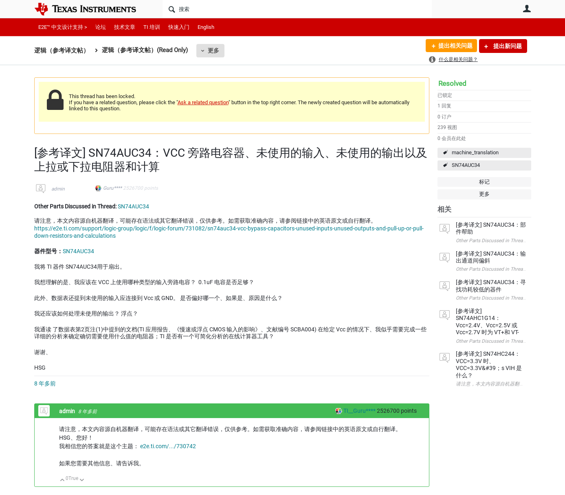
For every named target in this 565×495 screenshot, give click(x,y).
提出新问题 (507, 46)
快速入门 (178, 27)
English (206, 27)
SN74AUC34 (466, 165)
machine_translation (475, 152)
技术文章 (124, 27)
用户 (527, 8)
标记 (484, 182)
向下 (81, 480)
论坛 (100, 27)
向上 (62, 480)
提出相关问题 (455, 46)
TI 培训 (151, 27)
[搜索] (297, 9)
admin (58, 189)
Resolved (452, 83)
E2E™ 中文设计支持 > (62, 27)
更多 (213, 50)
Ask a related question (203, 102)
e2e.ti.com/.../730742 (168, 446)
